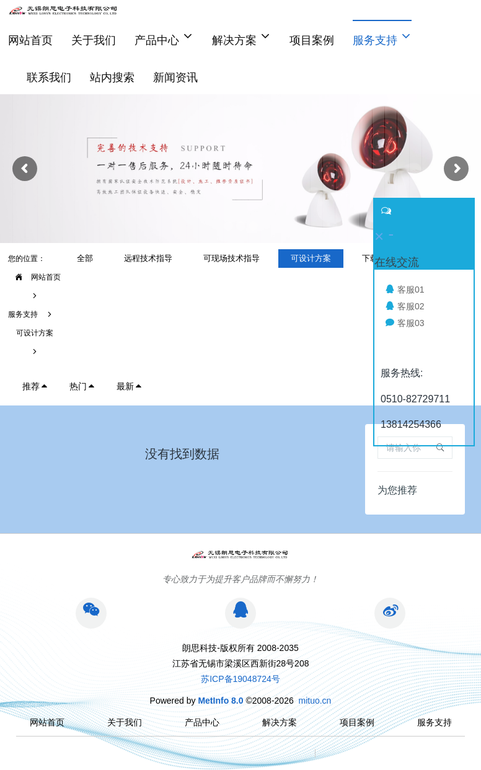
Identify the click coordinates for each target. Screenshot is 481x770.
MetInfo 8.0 (220, 701)
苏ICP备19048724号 (240, 679)
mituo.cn (314, 701)
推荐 (35, 386)
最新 (130, 386)
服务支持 (23, 314)
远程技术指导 (148, 258)
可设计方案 (34, 333)
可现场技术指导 (231, 258)
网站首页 (30, 40)
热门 (82, 386)
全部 (85, 258)
